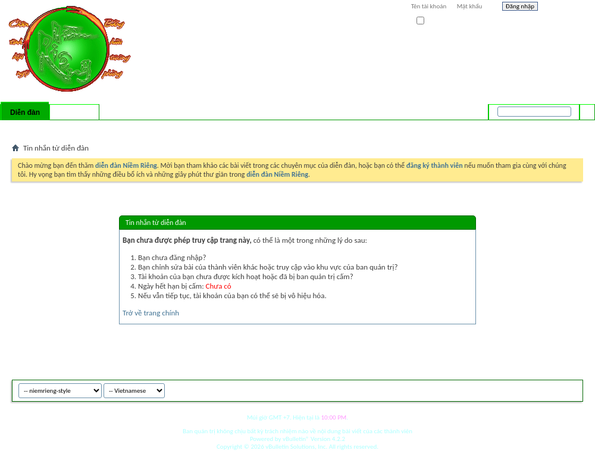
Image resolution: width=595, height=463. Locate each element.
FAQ (49, 128)
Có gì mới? (74, 112)
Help (563, 8)
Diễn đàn (25, 112)
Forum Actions (116, 128)
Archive (548, 388)
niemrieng (516, 388)
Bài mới (26, 128)
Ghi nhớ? (433, 21)
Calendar (75, 128)
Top (571, 388)
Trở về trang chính (151, 312)
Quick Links (167, 128)
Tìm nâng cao (563, 127)
